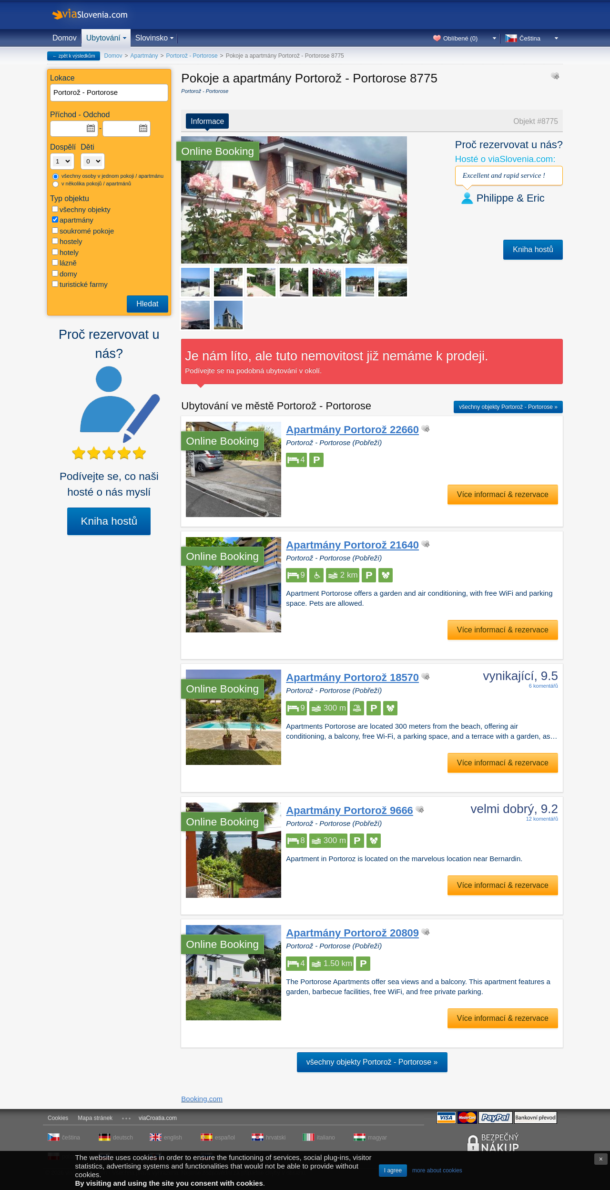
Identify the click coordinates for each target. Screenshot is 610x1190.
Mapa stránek (95, 1118)
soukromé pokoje (83, 231)
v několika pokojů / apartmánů (91, 184)
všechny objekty (81, 209)
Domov (64, 38)
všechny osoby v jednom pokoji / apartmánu (107, 176)
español (225, 1137)
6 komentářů (543, 686)
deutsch (123, 1137)
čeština (71, 1137)
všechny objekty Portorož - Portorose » (508, 407)
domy (64, 274)
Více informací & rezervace (503, 494)
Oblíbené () (460, 38)
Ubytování (103, 38)
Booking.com (202, 1099)
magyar (377, 1137)
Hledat (147, 304)
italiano (326, 1137)
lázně (64, 263)
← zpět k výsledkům (73, 56)
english (173, 1137)
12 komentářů (542, 819)
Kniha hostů (109, 521)
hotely (65, 252)
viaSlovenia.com (98, 14)
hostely (67, 241)
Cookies (58, 1118)
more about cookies (437, 1170)
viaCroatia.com (158, 1118)
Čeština (529, 38)
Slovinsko (151, 38)
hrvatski (275, 1137)
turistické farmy (80, 284)
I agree (393, 1170)
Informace (207, 121)
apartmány (72, 220)
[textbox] (109, 92)
